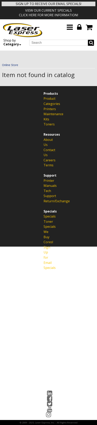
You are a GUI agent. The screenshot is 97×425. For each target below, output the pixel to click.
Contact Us (46, 152)
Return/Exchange (46, 201)
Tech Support (46, 193)
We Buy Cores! (46, 237)
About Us (46, 142)
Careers (46, 160)
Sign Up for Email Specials (46, 257)
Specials (46, 216)
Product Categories (46, 101)
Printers (46, 109)
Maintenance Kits (46, 116)
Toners (46, 124)
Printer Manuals (46, 183)
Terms (46, 165)
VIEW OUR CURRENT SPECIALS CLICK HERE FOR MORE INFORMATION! (48, 12)
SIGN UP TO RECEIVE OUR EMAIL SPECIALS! (48, 4)
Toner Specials (46, 224)
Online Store (10, 65)
